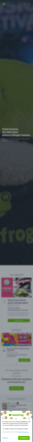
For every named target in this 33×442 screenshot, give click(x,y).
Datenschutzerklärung (24, 432)
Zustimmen (24, 438)
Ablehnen (5, 438)
